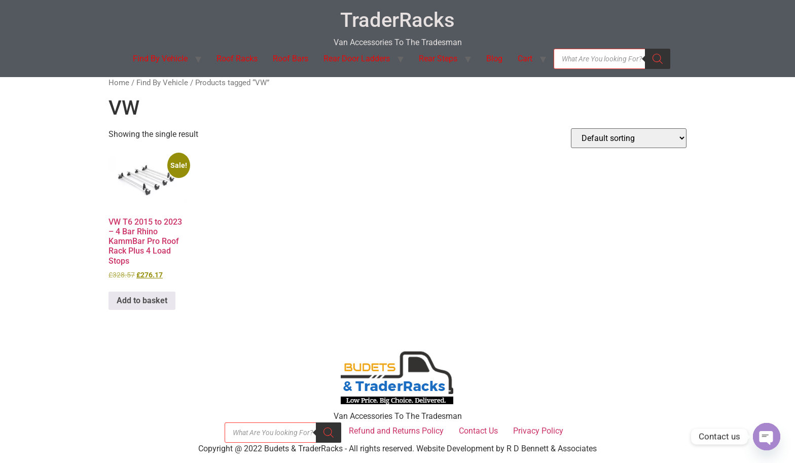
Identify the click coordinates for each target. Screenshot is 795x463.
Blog (494, 58)
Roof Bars (290, 58)
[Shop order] (628, 138)
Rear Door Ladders (356, 58)
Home (119, 82)
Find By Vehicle (160, 58)
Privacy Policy (538, 431)
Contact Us (478, 431)
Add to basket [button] (142, 300)
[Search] (657, 59)
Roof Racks (237, 58)
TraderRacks (397, 20)
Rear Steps (438, 58)
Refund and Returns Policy (396, 431)
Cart (525, 58)
